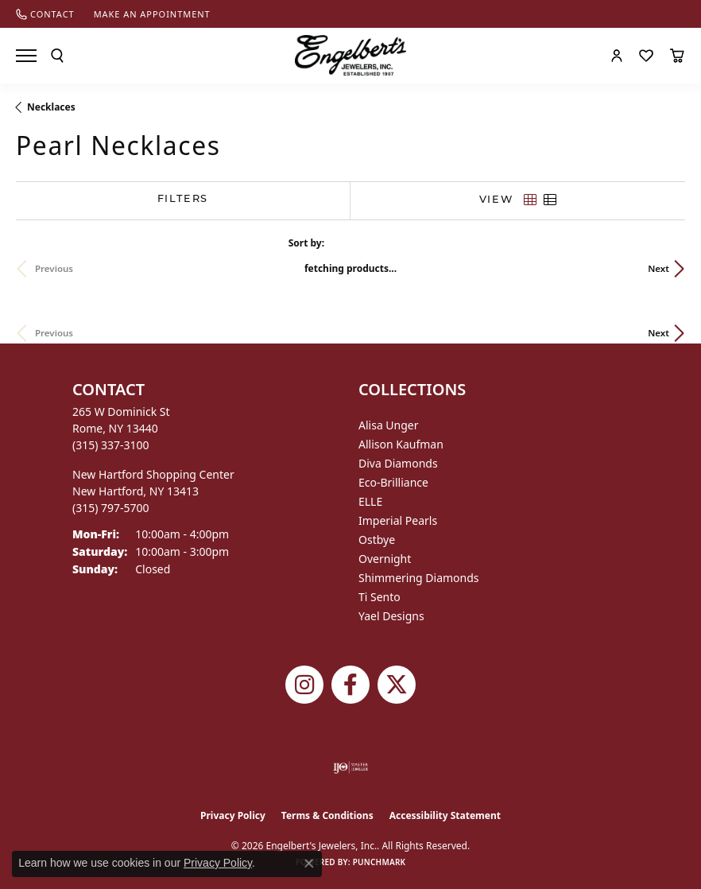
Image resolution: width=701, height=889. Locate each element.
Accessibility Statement (445, 815)
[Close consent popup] (309, 863)
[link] (45, 14)
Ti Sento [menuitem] (379, 596)
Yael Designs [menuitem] (391, 615)
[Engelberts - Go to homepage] (350, 55)
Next (658, 268)
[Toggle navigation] (26, 55)
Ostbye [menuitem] (376, 539)
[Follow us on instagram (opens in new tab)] (304, 685)
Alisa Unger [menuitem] (388, 425)
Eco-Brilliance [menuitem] (393, 482)
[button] (57, 56)
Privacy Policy (232, 815)
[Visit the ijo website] (351, 767)
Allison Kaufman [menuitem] (400, 444)
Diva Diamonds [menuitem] (398, 463)
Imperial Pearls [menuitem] (397, 520)
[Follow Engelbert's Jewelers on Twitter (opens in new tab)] (397, 685)
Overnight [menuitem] (384, 558)
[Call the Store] (110, 444)
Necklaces (51, 107)
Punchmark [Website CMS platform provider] (379, 862)
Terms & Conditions (327, 815)
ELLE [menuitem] (370, 501)
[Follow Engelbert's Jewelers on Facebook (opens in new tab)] (350, 685)
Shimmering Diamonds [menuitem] (418, 577)
